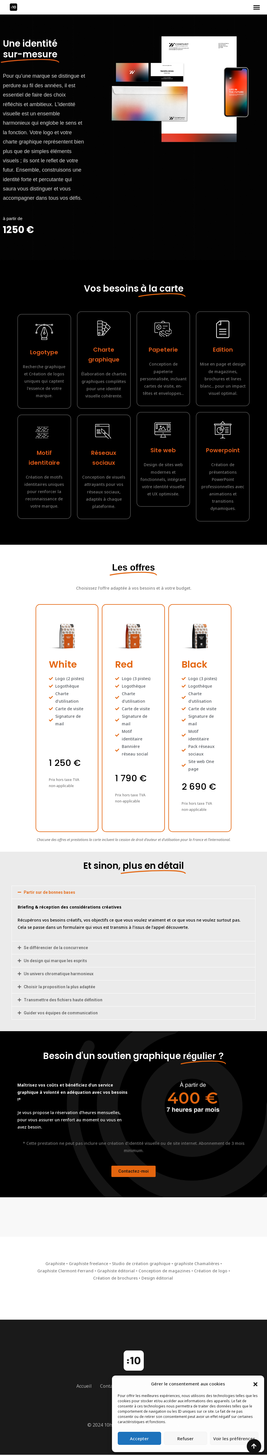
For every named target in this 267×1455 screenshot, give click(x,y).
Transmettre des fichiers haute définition (63, 1000)
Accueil (84, 1386)
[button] (255, 1384)
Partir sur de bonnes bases (49, 892)
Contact (108, 1386)
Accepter (139, 1438)
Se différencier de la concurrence (56, 947)
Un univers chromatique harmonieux (58, 973)
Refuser (185, 1438)
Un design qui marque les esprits (55, 960)
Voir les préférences (234, 1438)
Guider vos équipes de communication (61, 1013)
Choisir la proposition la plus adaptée (59, 986)
